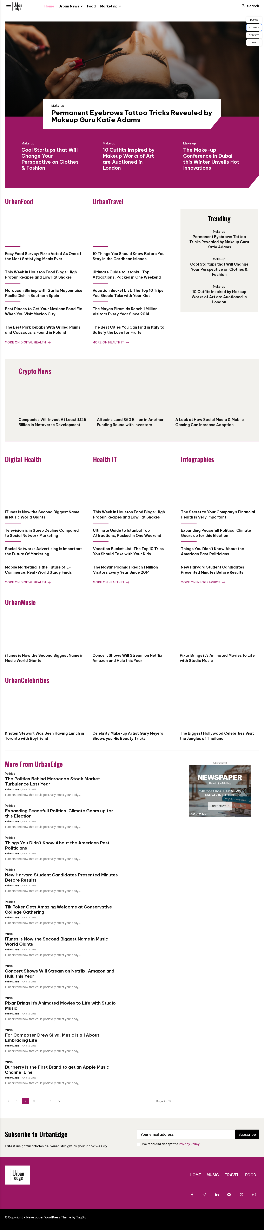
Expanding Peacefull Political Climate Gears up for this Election (59, 813)
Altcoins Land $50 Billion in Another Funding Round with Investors (130, 422)
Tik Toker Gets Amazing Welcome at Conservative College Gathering (58, 909)
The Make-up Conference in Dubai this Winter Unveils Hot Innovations (211, 159)
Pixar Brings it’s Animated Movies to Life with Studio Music (60, 1005)
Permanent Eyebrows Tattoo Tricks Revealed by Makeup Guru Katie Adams (131, 116)
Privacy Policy (189, 1144)
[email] (186, 1134)
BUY (254, 42)
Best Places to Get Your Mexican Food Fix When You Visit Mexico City (43, 311)
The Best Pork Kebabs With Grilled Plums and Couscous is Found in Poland (42, 330)
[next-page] (59, 1101)
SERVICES (254, 35)
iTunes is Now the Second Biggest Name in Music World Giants (56, 941)
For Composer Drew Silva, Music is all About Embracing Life (52, 1037)
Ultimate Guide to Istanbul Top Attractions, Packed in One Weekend (127, 275)
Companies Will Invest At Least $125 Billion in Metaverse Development (52, 422)
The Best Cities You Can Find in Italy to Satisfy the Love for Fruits (128, 330)
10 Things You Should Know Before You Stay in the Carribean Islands (129, 256)
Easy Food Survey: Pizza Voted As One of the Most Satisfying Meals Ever (43, 256)
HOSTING (254, 27)
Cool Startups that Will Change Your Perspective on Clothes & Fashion (50, 159)
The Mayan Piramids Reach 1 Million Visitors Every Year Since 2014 (125, 311)
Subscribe (247, 1134)
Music (9, 933)
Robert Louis (12, 789)
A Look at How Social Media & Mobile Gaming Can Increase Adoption (209, 422)
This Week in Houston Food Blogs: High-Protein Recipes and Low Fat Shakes (42, 275)
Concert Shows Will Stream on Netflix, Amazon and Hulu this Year (59, 973)
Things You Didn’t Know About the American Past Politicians (57, 845)
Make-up (57, 105)
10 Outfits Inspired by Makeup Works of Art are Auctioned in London (128, 159)
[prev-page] (8, 1101)
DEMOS (254, 19)
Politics (10, 773)
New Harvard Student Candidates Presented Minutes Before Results (61, 877)
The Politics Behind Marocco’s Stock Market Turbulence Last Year (52, 781)
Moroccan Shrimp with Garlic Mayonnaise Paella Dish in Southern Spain (43, 293)
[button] (249, 6)
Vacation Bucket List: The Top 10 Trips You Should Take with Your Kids (128, 293)
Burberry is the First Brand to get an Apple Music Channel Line (57, 1069)
